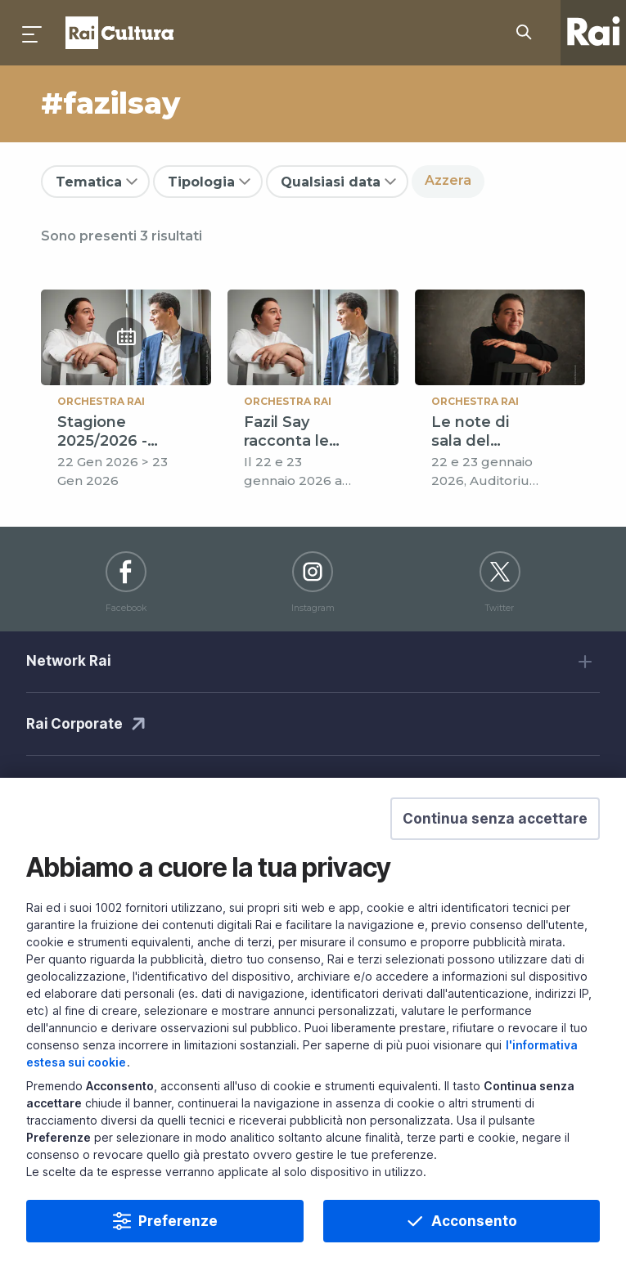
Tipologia (201, 182)
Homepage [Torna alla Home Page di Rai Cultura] (119, 32)
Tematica (89, 182)
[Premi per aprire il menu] (32, 32)
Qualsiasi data (331, 182)
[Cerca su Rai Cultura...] (528, 32)
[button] (495, 840)
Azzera (448, 180)
